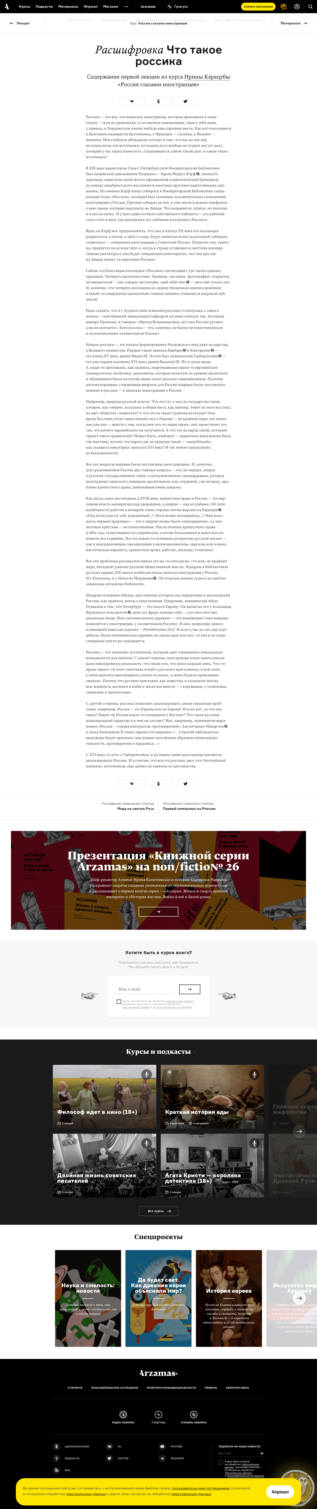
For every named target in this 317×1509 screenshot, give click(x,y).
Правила (211, 1387)
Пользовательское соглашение (114, 1387)
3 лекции (175, 1192)
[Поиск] (310, 6)
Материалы (290, 23)
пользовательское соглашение (172, 1007)
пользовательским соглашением (200, 1488)
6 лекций (67, 1192)
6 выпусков (177, 1123)
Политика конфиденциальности (171, 1387)
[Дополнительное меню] (126, 6)
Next (299, 1131)
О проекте (75, 1387)
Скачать (258, 6)
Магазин (110, 6)
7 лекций (283, 1123)
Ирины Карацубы (207, 76)
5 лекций (67, 1123)
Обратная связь (237, 1387)
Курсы (24, 6)
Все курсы (156, 1211)
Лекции (23, 23)
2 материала (200, 1123)
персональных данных (86, 1494)
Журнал (91, 6)
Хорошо (280, 1491)
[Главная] (158, 1373)
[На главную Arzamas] (6, 6)
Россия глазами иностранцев (158, 23)
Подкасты (44, 6)
